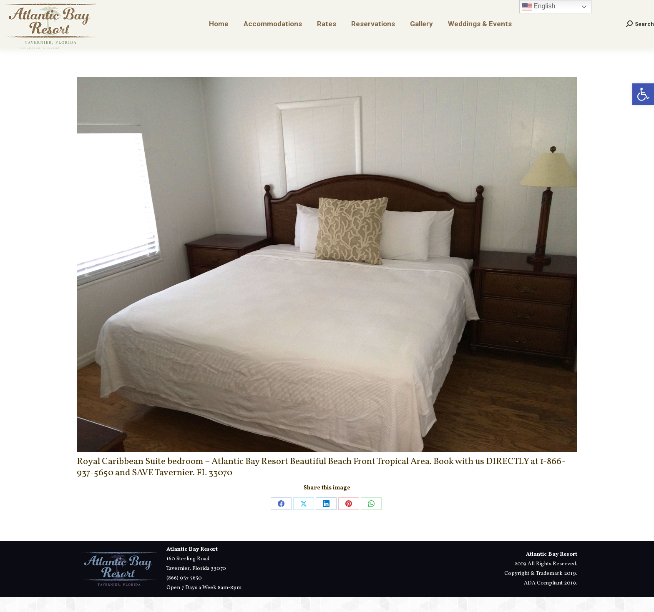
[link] (643, 94)
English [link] (539, 22)
